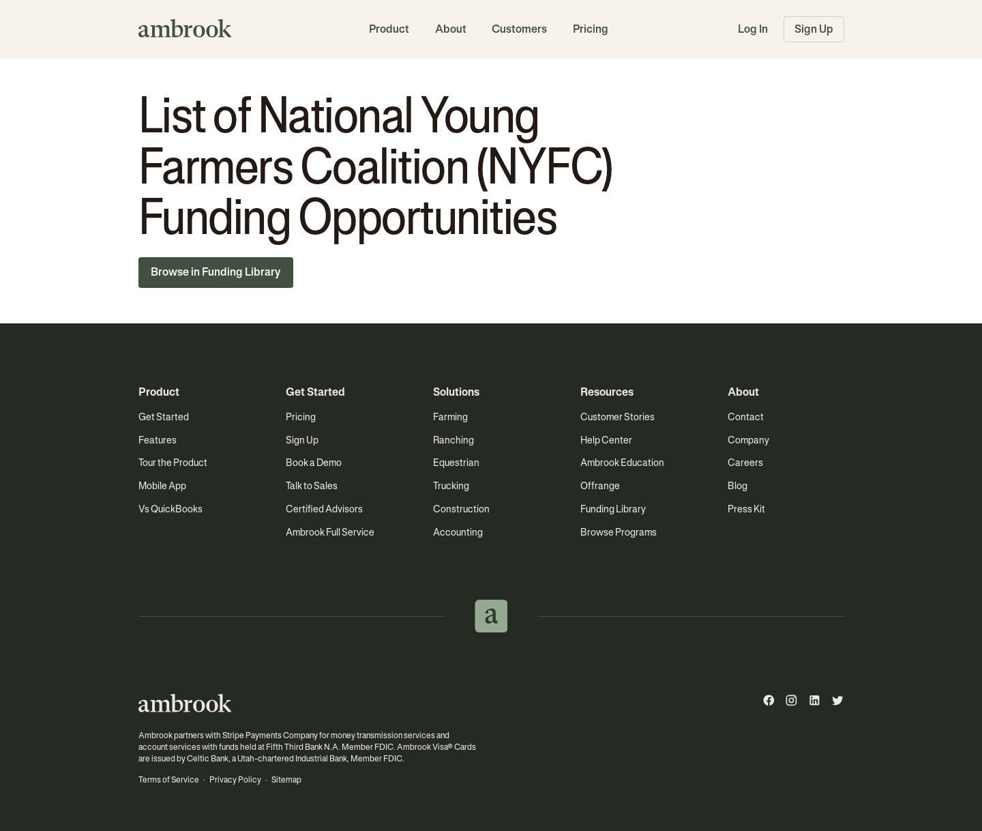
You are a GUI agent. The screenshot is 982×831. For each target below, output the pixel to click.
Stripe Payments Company (270, 735)
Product (389, 29)
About (450, 29)
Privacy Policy (235, 779)
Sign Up (813, 29)
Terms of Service (168, 779)
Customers (519, 29)
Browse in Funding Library (215, 272)
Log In (753, 29)
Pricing (590, 29)
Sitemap (286, 779)
